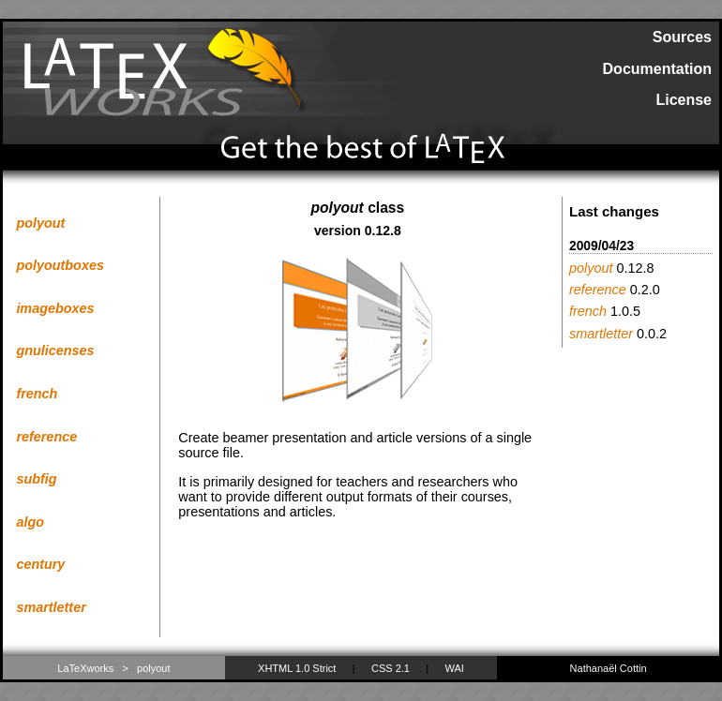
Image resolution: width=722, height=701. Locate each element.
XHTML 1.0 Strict (297, 668)
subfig (36, 478)
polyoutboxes (60, 265)
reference (46, 436)
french (36, 393)
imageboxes (55, 308)
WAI (454, 668)
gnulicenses (55, 350)
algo (30, 522)
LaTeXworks (85, 668)
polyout (40, 223)
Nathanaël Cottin (608, 668)
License (683, 100)
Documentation (657, 69)
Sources (682, 37)
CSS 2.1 (390, 668)
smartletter (50, 607)
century (40, 564)
